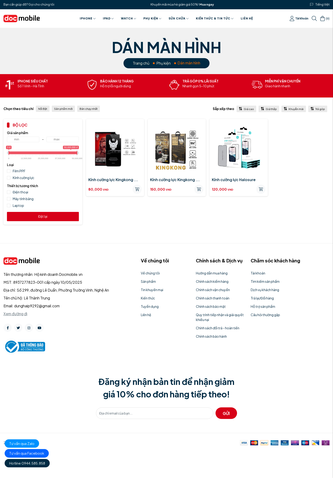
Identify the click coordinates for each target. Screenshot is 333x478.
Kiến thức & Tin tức (215, 18)
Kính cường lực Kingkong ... (113, 179)
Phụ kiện (152, 18)
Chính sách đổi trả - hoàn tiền (217, 328)
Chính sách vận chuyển (213, 290)
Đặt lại (42, 216)
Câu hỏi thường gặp (265, 315)
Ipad (108, 18)
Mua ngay (206, 4)
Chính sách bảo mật (211, 306)
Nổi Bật (42, 108)
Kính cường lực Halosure (234, 179)
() (325, 18)
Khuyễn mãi (294, 109)
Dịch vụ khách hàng (265, 290)
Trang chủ (141, 63)
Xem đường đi (15, 313)
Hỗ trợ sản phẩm (263, 306)
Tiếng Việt (322, 4)
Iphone (88, 18)
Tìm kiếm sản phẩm (265, 281)
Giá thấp (269, 109)
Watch (128, 18)
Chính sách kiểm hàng (212, 281)
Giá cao (246, 109)
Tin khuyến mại (152, 290)
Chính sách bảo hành (211, 336)
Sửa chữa (179, 18)
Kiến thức (148, 298)
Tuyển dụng (150, 306)
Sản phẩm (148, 281)
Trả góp (318, 109)
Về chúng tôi (150, 273)
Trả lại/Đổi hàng (262, 298)
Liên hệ (247, 18)
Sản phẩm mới (63, 108)
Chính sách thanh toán (212, 298)
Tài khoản (299, 18)
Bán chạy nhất (89, 108)
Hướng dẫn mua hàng (212, 273)
